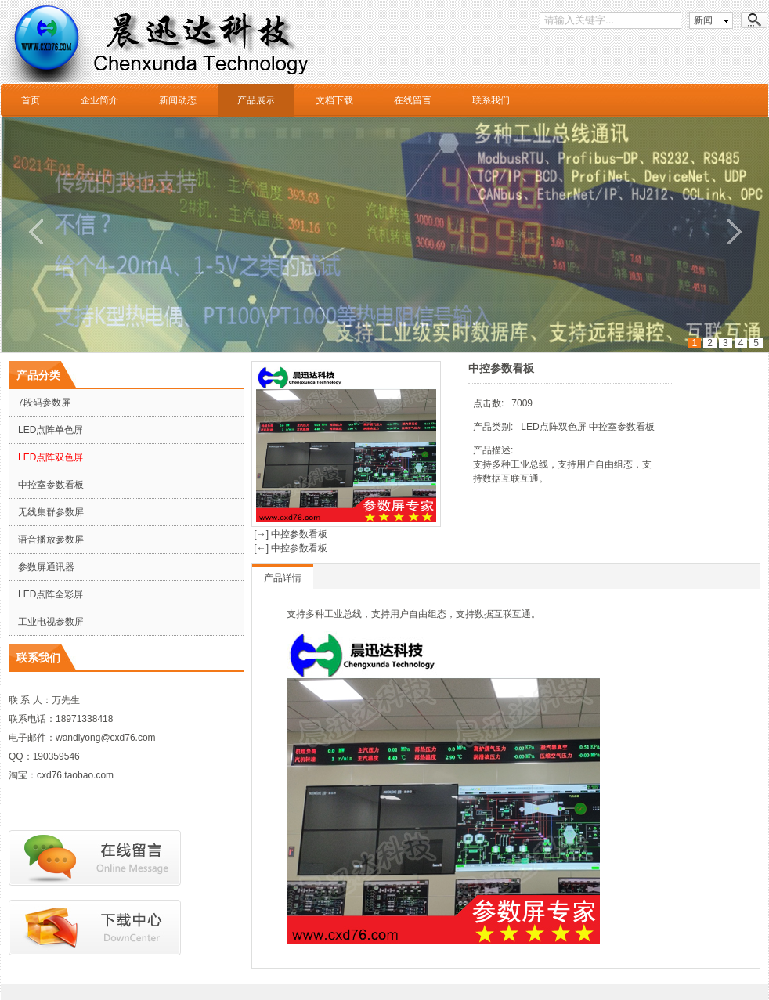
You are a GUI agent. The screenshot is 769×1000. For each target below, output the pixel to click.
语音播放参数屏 (51, 539)
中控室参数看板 (51, 484)
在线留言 (412, 100)
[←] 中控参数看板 (289, 548)
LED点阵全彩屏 (50, 594)
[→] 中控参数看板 (289, 534)
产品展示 (256, 100)
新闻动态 (178, 100)
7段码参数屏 (44, 402)
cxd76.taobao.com (75, 775)
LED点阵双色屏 (50, 457)
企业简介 (99, 100)
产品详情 (282, 577)
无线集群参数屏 (51, 512)
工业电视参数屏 (51, 621)
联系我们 (491, 100)
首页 (30, 100)
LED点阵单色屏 (50, 429)
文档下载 (334, 100)
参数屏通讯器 (46, 566)
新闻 (703, 20)
